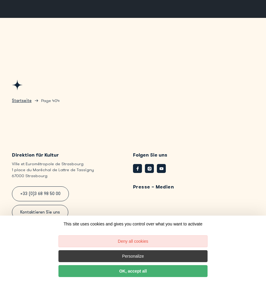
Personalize (133, 256)
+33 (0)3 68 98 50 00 (40, 194)
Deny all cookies (133, 241)
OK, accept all (133, 271)
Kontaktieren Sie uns (40, 212)
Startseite (22, 100)
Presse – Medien (153, 187)
